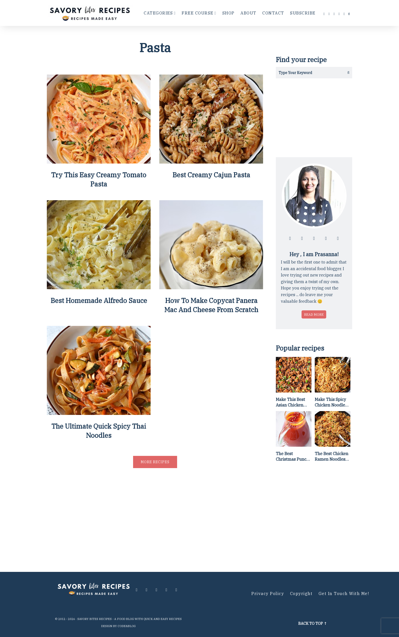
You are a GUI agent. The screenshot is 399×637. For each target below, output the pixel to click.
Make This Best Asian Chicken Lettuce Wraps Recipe (290, 402)
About (248, 13)
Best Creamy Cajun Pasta (211, 174)
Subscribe (303, 13)
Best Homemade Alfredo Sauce (99, 300)
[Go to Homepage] (91, 13)
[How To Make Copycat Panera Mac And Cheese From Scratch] (211, 287)
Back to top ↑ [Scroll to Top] (312, 623)
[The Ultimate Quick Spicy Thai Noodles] (99, 413)
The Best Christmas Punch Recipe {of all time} (292, 456)
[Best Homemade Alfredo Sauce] (99, 287)
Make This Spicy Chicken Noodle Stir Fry (330, 402)
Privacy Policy (267, 593)
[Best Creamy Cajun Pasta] (211, 161)
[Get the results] (346, 72)
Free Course (197, 13)
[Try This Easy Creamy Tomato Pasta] (99, 161)
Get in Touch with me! (344, 593)
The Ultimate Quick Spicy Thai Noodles (98, 431)
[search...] (349, 14)
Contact (273, 13)
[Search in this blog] (308, 72)
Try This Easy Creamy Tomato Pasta (98, 179)
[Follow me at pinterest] (339, 14)
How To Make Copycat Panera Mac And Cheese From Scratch (211, 305)
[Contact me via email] (344, 14)
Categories (158, 13)
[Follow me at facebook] (324, 14)
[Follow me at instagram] (329, 14)
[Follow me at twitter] (334, 14)
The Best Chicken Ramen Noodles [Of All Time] (331, 456)
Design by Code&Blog (118, 626)
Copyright (301, 593)
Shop (228, 13)
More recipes (155, 462)
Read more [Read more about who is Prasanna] (314, 314)
